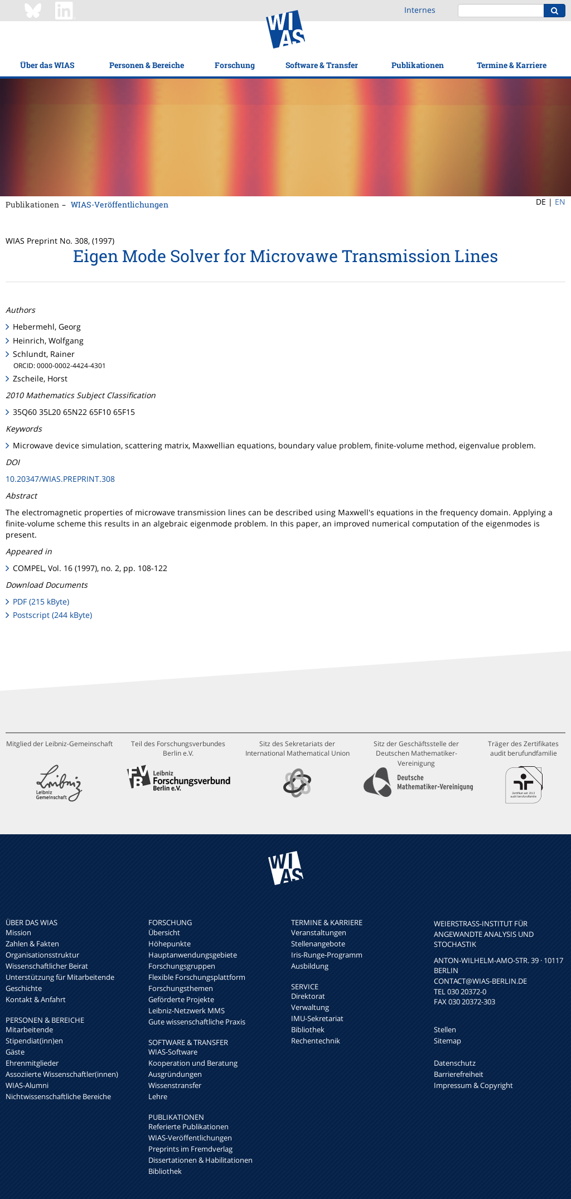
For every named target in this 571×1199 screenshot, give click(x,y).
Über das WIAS (47, 65)
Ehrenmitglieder (32, 1063)
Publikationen (417, 65)
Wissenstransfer (174, 1085)
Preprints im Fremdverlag (190, 1149)
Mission (18, 932)
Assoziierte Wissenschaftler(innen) (62, 1074)
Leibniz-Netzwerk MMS (186, 1010)
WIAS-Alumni (27, 1085)
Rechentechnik (315, 1041)
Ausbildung (309, 966)
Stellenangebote (318, 944)
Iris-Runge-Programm (326, 955)
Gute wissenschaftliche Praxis (196, 1022)
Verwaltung (310, 1007)
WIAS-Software (172, 1052)
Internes (419, 9)
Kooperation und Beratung (193, 1063)
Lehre (157, 1096)
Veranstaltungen (318, 932)
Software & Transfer (322, 65)
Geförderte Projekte (181, 999)
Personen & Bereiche (146, 65)
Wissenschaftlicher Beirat (47, 966)
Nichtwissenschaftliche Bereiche (58, 1096)
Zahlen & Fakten (32, 944)
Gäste (15, 1052)
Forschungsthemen (180, 988)
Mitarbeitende (29, 1029)
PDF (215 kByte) (41, 601)
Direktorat (308, 996)
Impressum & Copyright (473, 1085)
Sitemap (447, 1041)
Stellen (445, 1029)
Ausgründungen (175, 1074)
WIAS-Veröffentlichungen (119, 204)
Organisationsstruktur (42, 955)
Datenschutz (455, 1063)
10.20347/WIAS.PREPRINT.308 (60, 478)
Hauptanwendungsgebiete (192, 955)
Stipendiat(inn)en (34, 1041)
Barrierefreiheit (458, 1074)
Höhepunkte (169, 944)
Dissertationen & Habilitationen (200, 1160)
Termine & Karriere (511, 65)
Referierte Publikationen (188, 1126)
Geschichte (24, 988)
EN (560, 201)
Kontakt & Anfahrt (36, 999)
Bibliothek (165, 1171)
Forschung (235, 65)
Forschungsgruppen (181, 966)
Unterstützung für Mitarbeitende (60, 977)
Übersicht (164, 932)
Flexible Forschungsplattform (196, 977)
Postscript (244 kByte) (52, 615)
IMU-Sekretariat (317, 1018)
